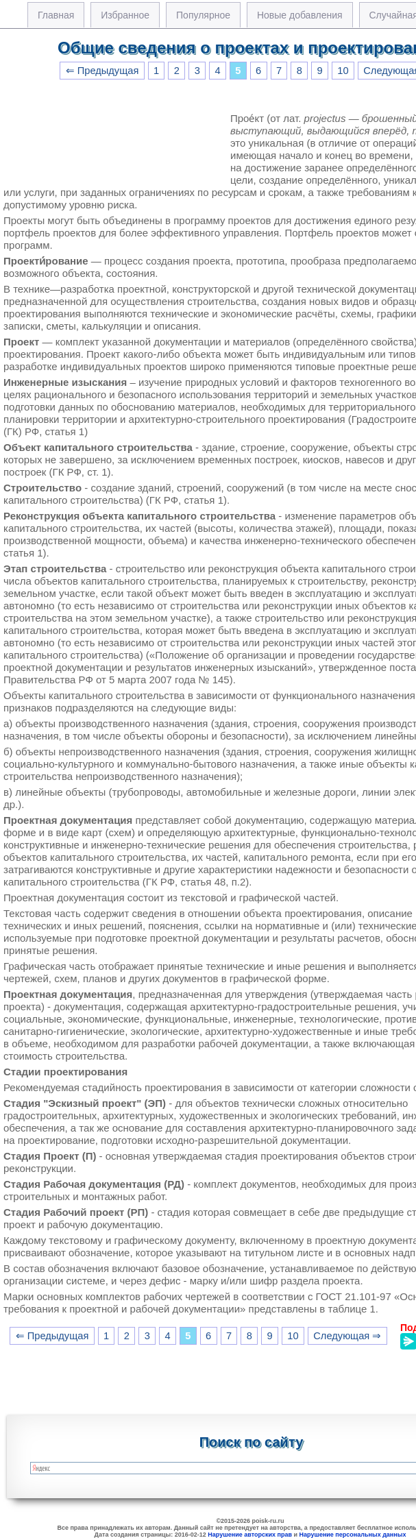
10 (342, 70)
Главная (56, 15)
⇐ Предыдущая (102, 70)
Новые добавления (300, 15)
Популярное (203, 15)
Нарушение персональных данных (352, 1534)
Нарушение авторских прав (250, 1534)
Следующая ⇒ (347, 1335)
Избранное (125, 15)
